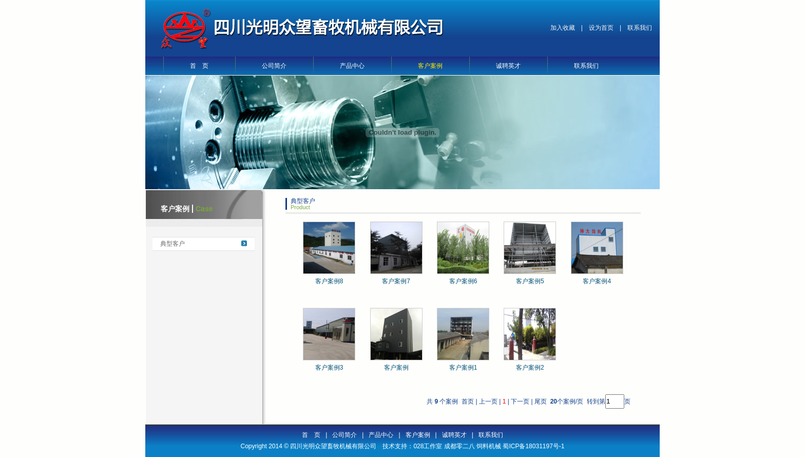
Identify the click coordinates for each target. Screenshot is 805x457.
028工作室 (427, 446)
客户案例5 (530, 281)
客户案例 (430, 65)
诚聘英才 (508, 65)
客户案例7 (396, 281)
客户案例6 (463, 281)
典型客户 (172, 243)
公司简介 (274, 65)
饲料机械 (488, 446)
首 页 (199, 65)
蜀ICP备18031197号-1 (533, 446)
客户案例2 (530, 367)
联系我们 (639, 27)
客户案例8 (329, 281)
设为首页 (601, 27)
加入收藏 (562, 27)
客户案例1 (463, 367)
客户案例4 (597, 281)
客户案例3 (329, 367)
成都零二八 (459, 446)
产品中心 (352, 65)
